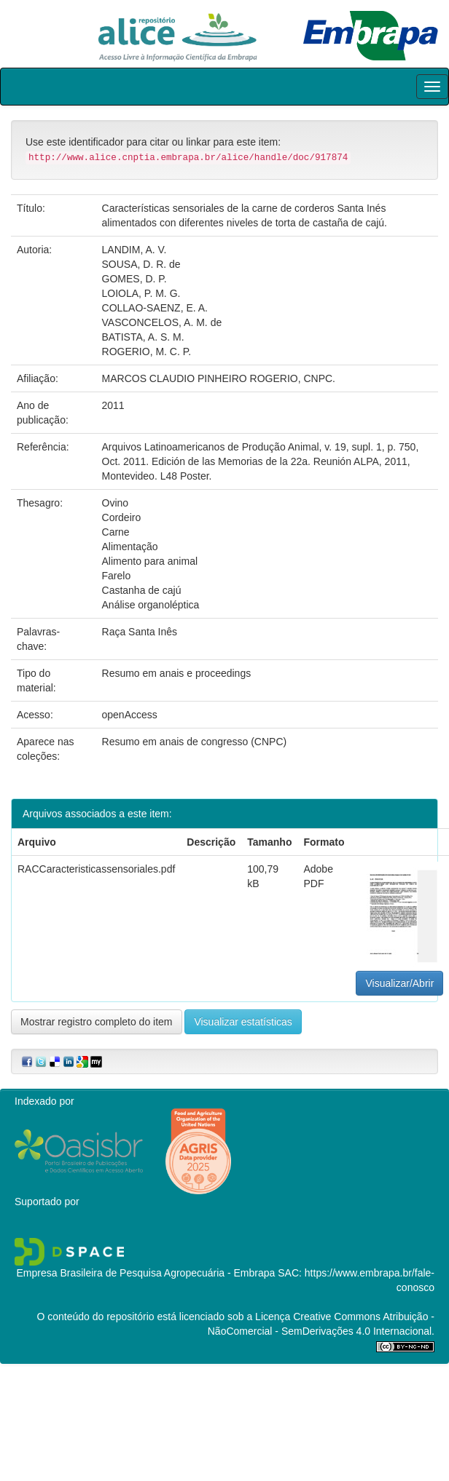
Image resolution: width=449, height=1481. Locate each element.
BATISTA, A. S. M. (143, 337)
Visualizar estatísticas (243, 1022)
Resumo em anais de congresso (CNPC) (194, 741)
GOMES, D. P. (134, 279)
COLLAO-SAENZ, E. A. (155, 308)
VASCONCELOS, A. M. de (162, 322)
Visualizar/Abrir (399, 983)
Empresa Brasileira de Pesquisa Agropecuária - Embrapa (145, 1273)
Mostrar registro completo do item (96, 1022)
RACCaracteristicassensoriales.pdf (96, 869)
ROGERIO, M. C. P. (147, 351)
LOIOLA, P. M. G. (141, 293)
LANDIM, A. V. (134, 249)
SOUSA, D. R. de (141, 264)
